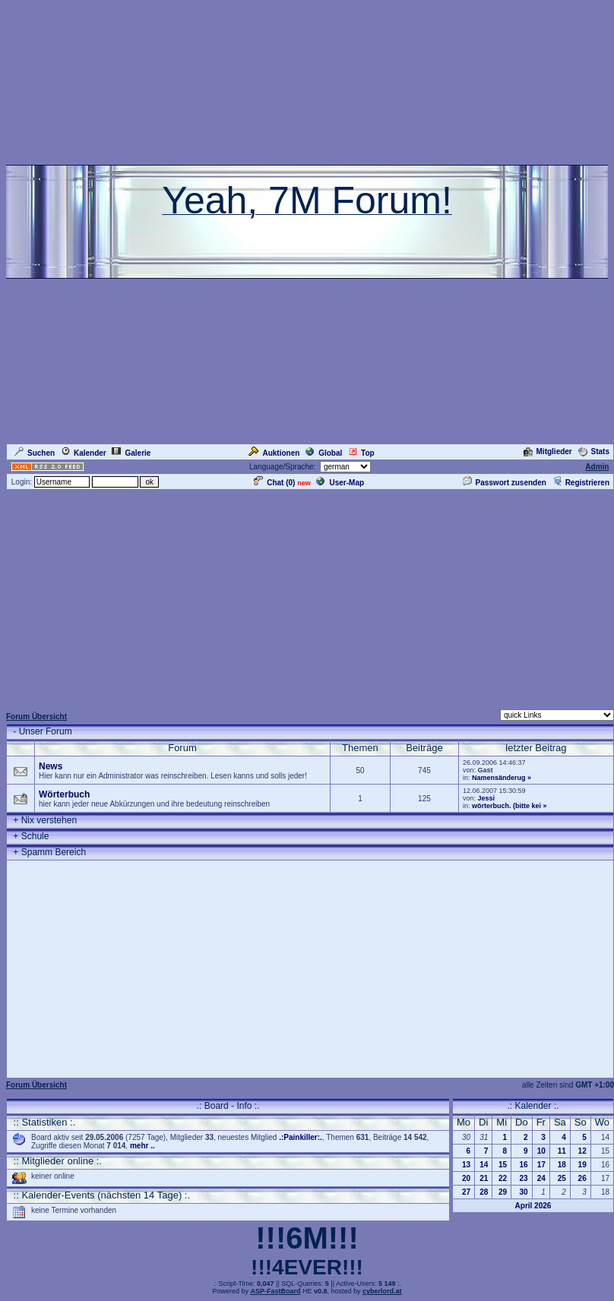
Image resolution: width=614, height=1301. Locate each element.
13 (466, 1164)
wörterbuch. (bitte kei (506, 806)
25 (562, 1178)
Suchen (34, 453)
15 (502, 1164)
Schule (35, 836)
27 (466, 1192)
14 (483, 1164)
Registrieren (580, 482)
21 (483, 1178)
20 (466, 1178)
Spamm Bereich (53, 852)
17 (541, 1164)
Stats (593, 451)
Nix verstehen (49, 820)
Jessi (486, 798)
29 (502, 1192)
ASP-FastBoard (275, 1291)
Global (323, 453)
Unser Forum (45, 731)
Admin (597, 467)
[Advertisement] (307, 597)
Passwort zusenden (504, 482)
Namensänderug (499, 778)
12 (582, 1151)
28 (483, 1192)
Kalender (83, 453)
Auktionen (273, 453)
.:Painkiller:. (300, 1137)
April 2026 (533, 1206)
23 (524, 1178)
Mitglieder (548, 451)
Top (361, 453)
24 (541, 1178)
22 (502, 1178)
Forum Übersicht (36, 716)
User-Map (340, 482)
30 (524, 1192)
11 (562, 1151)
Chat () (274, 482)
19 (582, 1164)
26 (582, 1178)
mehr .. (142, 1146)
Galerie (131, 453)
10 (541, 1151)
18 (562, 1164)
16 (524, 1164)
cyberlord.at (382, 1291)
